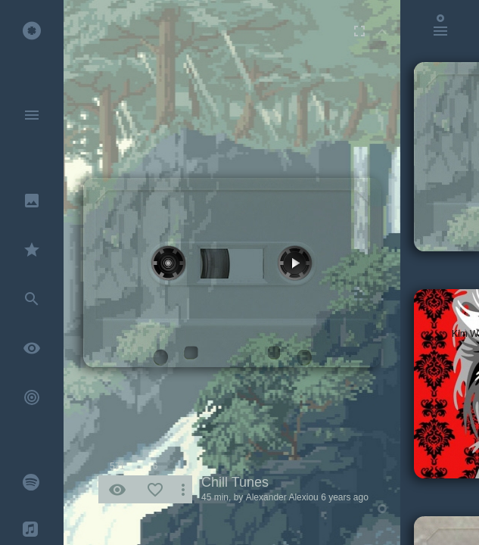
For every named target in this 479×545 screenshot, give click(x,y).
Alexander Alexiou (282, 497)
